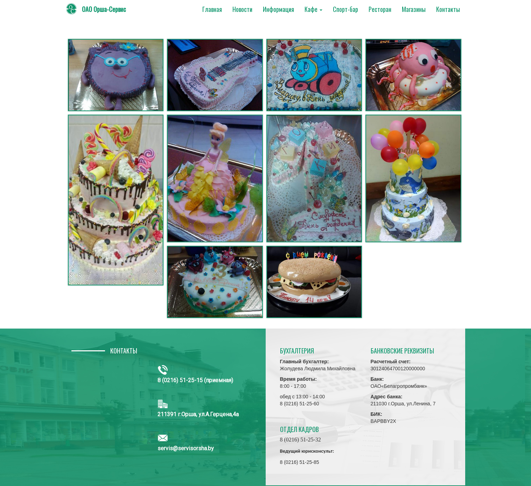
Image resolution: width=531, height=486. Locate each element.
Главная (212, 9)
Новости (242, 9)
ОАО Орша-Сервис (104, 9)
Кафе (313, 9)
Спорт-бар (345, 9)
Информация (278, 9)
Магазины (414, 9)
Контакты (448, 9)
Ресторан (380, 9)
